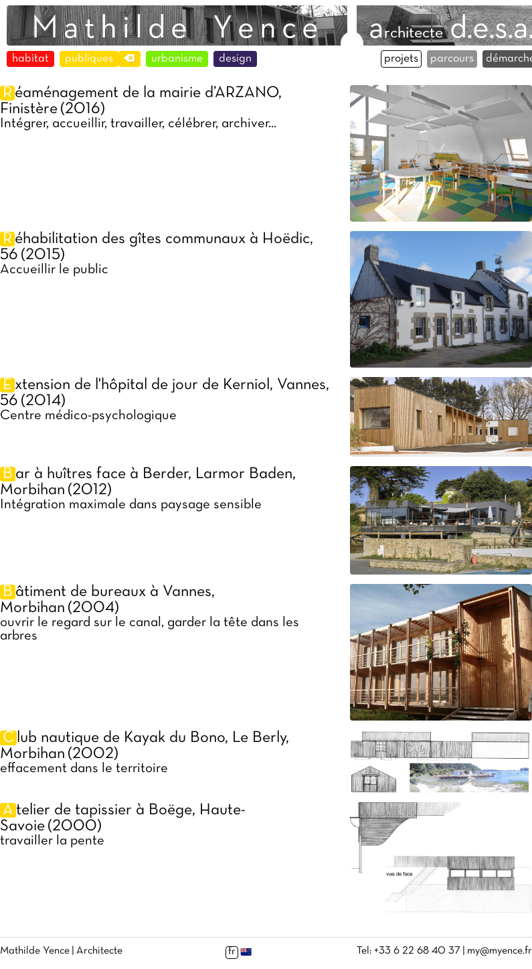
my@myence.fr (499, 951)
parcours (452, 59)
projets (401, 59)
